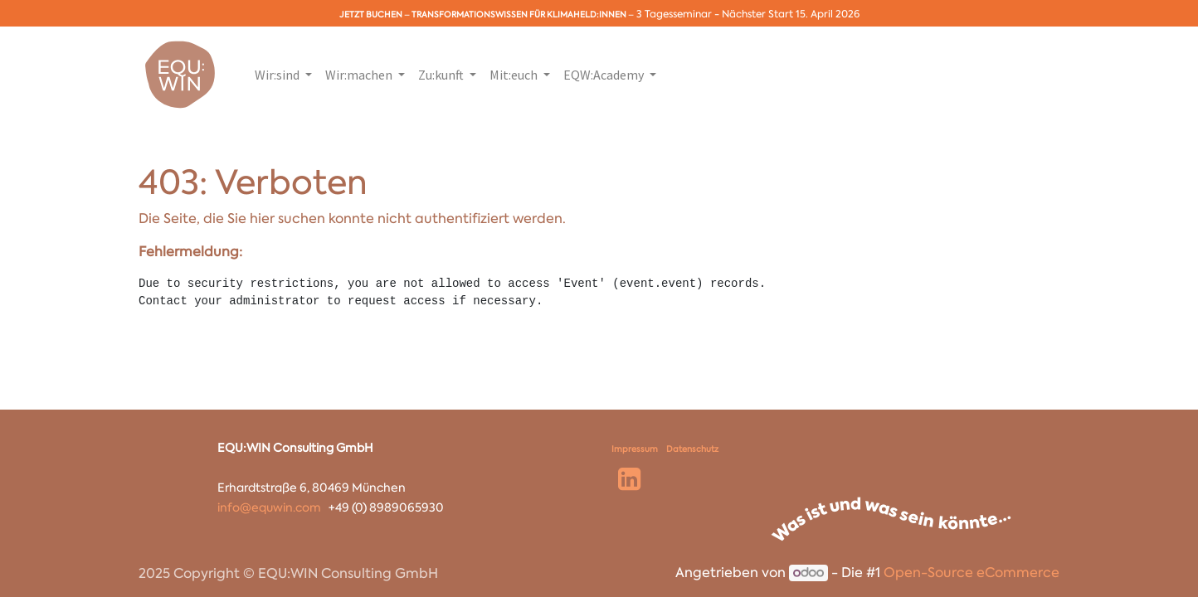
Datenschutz (692, 449)
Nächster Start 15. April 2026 (791, 14)
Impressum (634, 449)
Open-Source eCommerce (971, 572)
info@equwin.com (269, 507)
